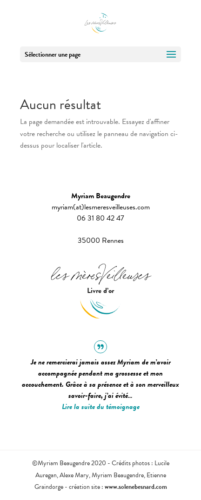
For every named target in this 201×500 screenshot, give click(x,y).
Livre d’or (100, 290)
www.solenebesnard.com (136, 487)
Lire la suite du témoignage (101, 406)
